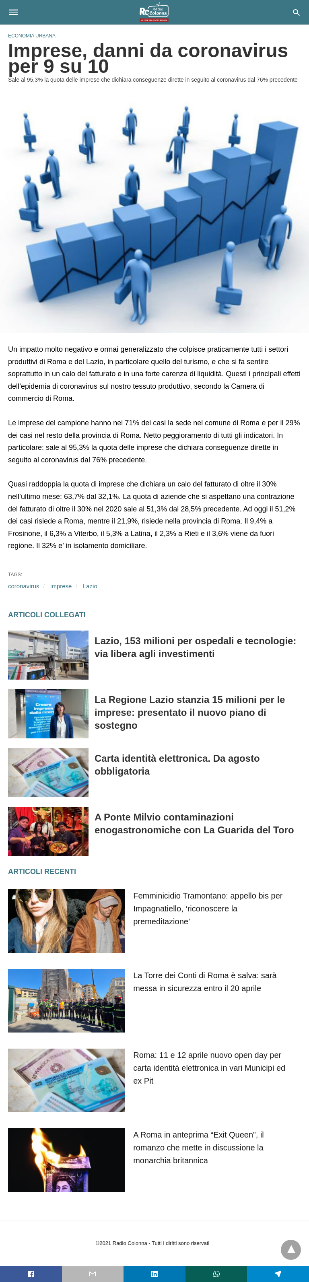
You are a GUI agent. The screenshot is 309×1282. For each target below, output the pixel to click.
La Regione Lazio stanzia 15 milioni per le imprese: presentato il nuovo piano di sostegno (190, 712)
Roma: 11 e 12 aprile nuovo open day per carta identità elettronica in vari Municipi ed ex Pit (209, 1068)
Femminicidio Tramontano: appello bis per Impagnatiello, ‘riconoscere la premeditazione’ (207, 908)
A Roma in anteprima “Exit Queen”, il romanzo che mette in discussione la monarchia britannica (198, 1147)
